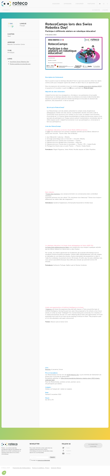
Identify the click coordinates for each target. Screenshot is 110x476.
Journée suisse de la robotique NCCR (86, 88)
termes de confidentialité (44, 466)
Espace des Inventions (50, 196)
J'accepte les (40, 466)
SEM (45, 132)
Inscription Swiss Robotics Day (19, 62)
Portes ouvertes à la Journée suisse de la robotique (26, 64)
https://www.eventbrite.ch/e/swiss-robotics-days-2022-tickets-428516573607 (69, 384)
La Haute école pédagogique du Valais (53, 250)
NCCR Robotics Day (69, 379)
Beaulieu (44, 374)
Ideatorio (45, 312)
